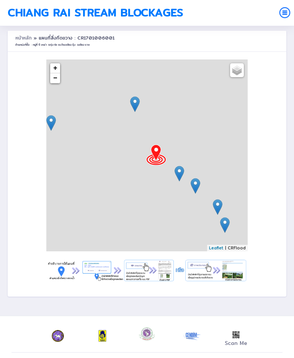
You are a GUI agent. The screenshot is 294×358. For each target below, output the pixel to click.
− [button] (55, 78)
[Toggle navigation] (285, 12)
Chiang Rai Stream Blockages (95, 12)
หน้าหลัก (24, 37)
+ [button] (55, 68)
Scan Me (236, 339)
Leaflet (216, 247)
